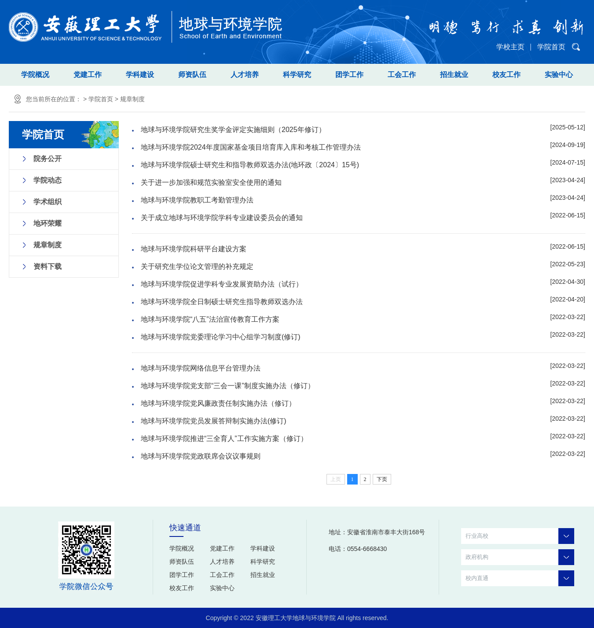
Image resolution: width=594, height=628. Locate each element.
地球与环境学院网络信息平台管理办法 (200, 368)
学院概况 (35, 74)
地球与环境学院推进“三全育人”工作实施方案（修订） (224, 438)
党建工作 (87, 74)
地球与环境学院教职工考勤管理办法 (197, 200)
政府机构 (520, 557)
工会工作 (402, 74)
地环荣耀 (47, 223)
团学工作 (349, 74)
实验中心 (559, 74)
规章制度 (132, 99)
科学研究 (297, 74)
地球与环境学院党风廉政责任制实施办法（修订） (218, 403)
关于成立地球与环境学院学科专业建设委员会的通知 (222, 217)
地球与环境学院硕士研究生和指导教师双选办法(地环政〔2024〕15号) (250, 165)
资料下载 (47, 266)
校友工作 (506, 74)
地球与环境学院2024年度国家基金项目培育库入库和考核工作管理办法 (251, 147)
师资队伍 (192, 74)
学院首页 (551, 47)
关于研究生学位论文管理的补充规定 (197, 266)
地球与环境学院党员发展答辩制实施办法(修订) (213, 421)
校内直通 (520, 578)
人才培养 (245, 74)
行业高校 (520, 536)
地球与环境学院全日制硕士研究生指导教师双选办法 (222, 301)
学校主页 (510, 47)
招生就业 (454, 74)
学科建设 (140, 74)
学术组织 (47, 202)
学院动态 (47, 180)
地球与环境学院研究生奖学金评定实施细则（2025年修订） (233, 129)
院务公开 (47, 158)
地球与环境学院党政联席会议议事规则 (200, 456)
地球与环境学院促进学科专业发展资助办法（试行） (222, 284)
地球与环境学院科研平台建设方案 (193, 249)
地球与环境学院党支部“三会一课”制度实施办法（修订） (228, 385)
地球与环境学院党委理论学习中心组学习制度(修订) (221, 337)
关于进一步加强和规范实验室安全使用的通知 (211, 182)
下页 (382, 479)
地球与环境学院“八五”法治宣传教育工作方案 (210, 319)
